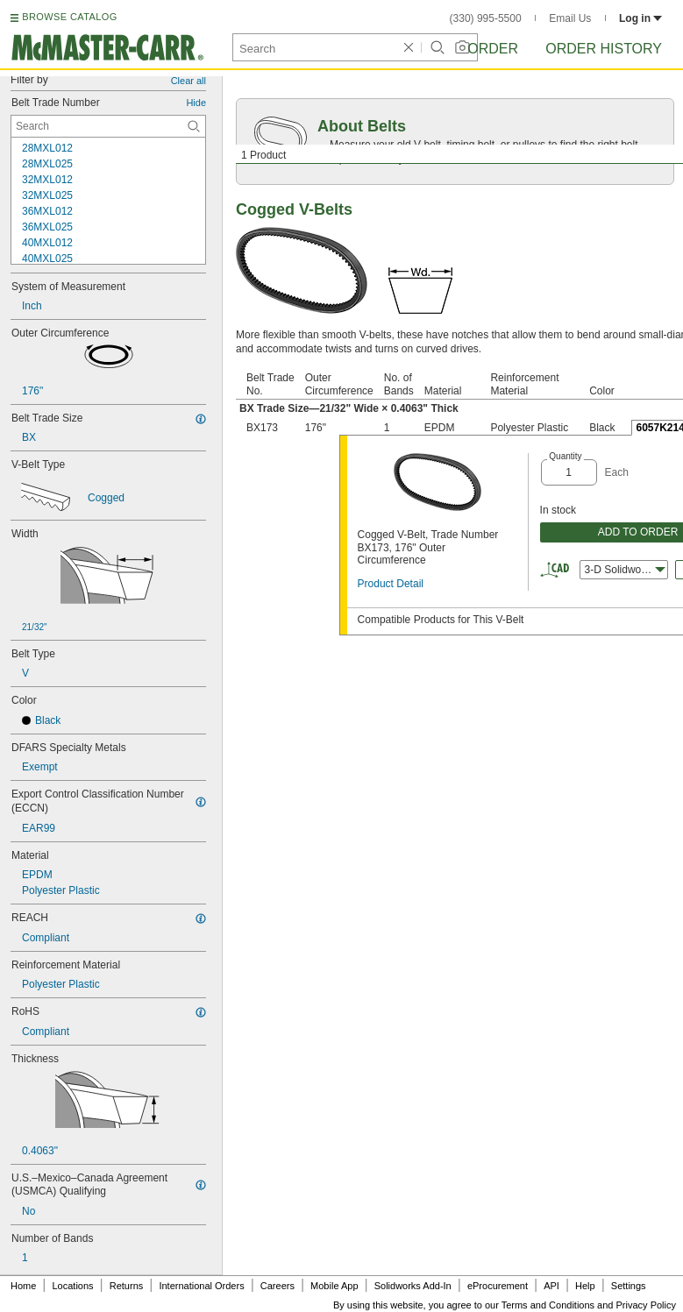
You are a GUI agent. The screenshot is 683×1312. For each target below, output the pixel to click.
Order (492, 48)
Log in (640, 18)
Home (23, 1285)
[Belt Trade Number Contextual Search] (108, 126)
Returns (127, 1285)
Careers (277, 1285)
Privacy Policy (646, 1305)
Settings (628, 1285)
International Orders (201, 1285)
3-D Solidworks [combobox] (625, 570)
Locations (73, 1285)
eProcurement (497, 1285)
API (551, 1285)
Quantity (565, 456)
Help (585, 1285)
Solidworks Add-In (413, 1285)
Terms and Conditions (548, 1305)
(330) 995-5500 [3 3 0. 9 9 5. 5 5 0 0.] (486, 18)
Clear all (188, 80)
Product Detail (390, 584)
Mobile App (334, 1285)
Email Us (570, 18)
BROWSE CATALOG (69, 16)
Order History (603, 48)
